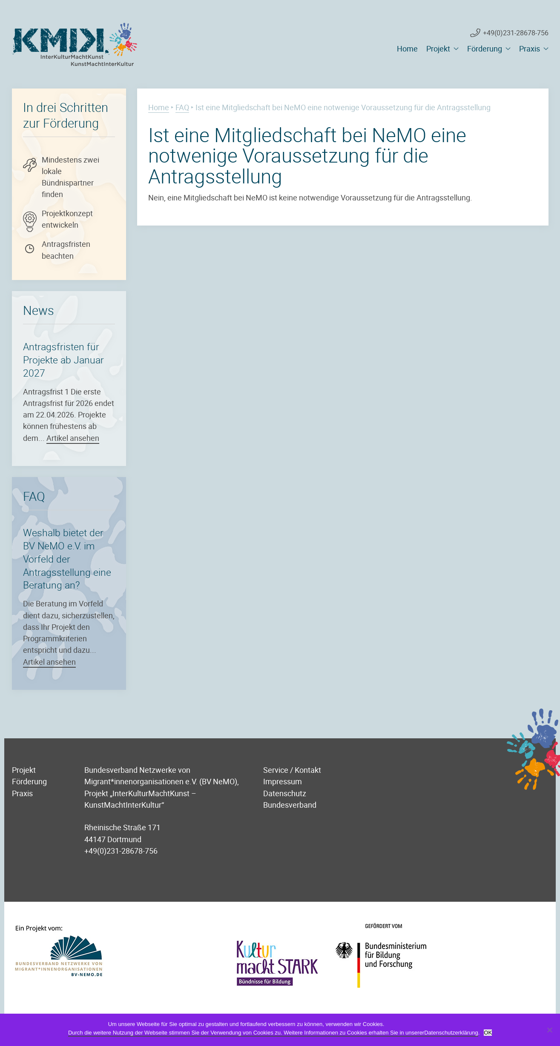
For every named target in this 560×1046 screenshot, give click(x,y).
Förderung (484, 48)
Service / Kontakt (292, 769)
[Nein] (549, 1030)
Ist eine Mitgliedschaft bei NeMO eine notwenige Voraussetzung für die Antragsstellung (307, 155)
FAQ (182, 107)
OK (488, 1032)
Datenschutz (284, 793)
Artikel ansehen (72, 437)
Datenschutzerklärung (451, 1032)
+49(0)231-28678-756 (516, 33)
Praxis (529, 48)
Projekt (438, 48)
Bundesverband (289, 804)
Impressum (282, 781)
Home (407, 48)
